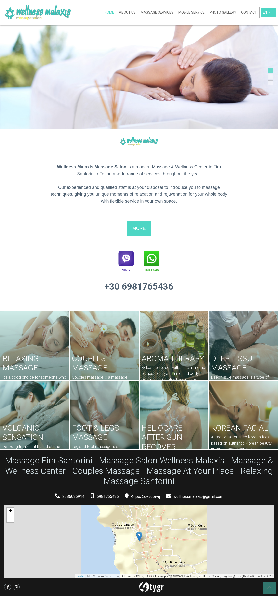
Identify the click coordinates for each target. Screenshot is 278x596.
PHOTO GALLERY (223, 12)
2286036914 (73, 496)
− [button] (10, 518)
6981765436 (108, 496)
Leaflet (81, 576)
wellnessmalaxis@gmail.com (198, 496)
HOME (109, 12)
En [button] (265, 12)
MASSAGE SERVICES (157, 12)
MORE (139, 228)
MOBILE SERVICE (191, 12)
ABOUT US (127, 12)
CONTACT (249, 12)
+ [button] (10, 511)
